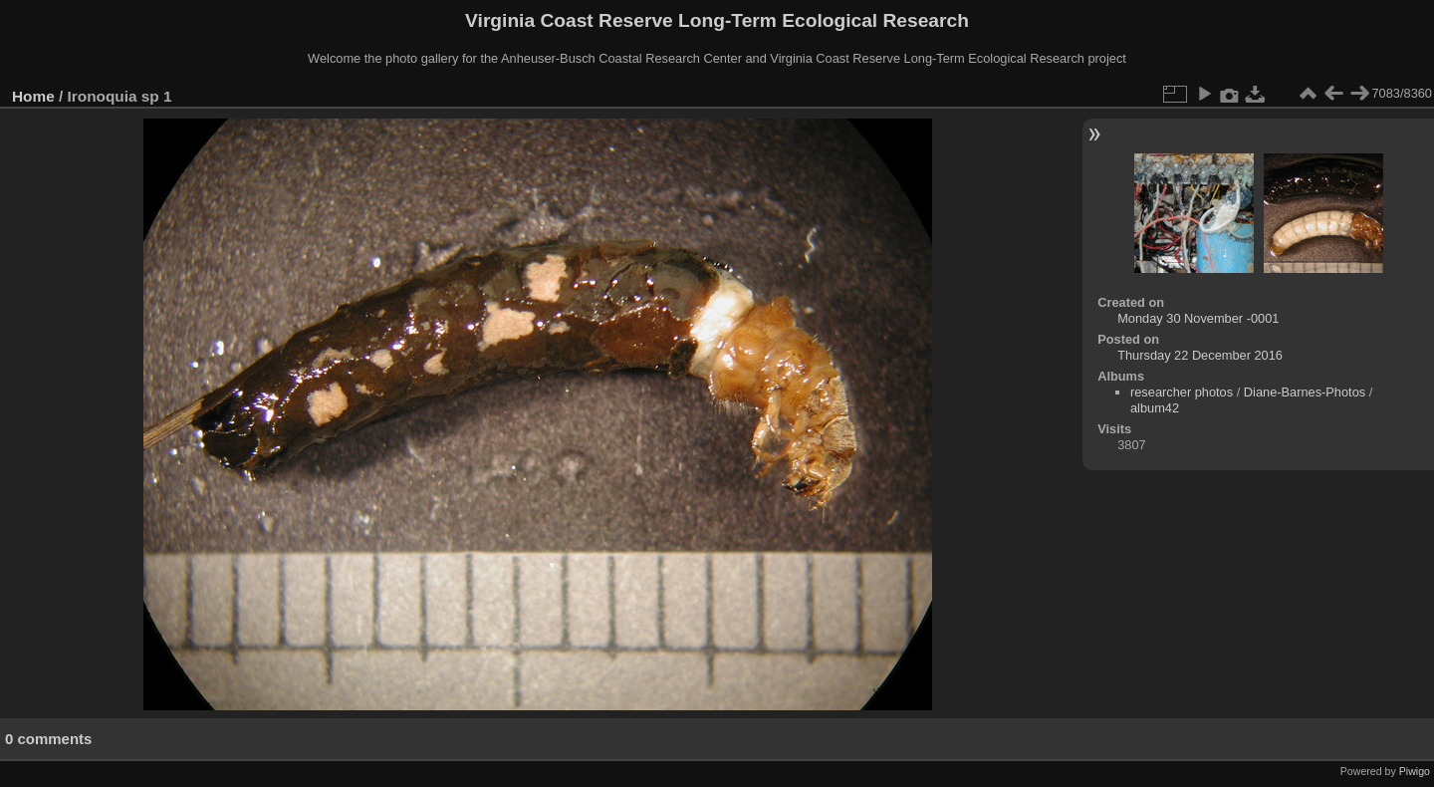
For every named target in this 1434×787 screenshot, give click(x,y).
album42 (1154, 407)
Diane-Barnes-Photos (1304, 392)
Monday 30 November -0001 (1198, 318)
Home (33, 96)
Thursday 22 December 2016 (1200, 355)
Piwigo (1414, 771)
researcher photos (1181, 392)
